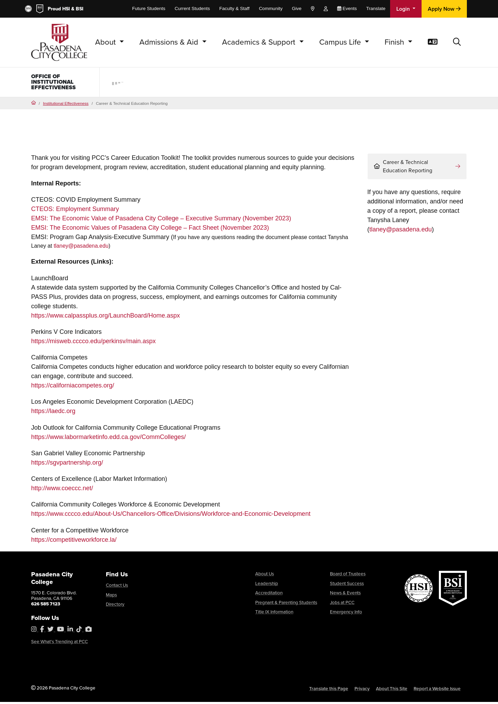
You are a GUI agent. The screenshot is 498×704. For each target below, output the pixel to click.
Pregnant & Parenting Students (286, 604)
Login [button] (403, 9)
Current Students (192, 8)
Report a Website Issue (437, 690)
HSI (66, 8)
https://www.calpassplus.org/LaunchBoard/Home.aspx (105, 317)
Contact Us (117, 587)
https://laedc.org (53, 413)
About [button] (106, 42)
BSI (79, 8)
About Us (264, 575)
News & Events (345, 594)
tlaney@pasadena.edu (81, 248)
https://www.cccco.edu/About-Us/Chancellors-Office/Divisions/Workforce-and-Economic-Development (171, 515)
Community (271, 8)
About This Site (391, 690)
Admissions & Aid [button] (169, 42)
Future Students (148, 8)
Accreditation (269, 594)
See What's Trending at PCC (59, 643)
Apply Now (444, 9)
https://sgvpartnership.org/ (67, 464)
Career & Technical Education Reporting (403, 168)
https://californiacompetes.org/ (72, 387)
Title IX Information (274, 613)
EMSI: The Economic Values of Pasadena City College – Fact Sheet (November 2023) (150, 229)
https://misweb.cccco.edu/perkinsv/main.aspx (93, 343)
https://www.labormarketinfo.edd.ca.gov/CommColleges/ (108, 438)
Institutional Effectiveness (66, 105)
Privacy (362, 690)
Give (297, 8)
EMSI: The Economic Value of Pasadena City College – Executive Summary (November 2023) (161, 220)
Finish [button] (395, 42)
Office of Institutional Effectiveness (56, 83)
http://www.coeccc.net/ (62, 490)
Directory (115, 606)
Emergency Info (346, 613)
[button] (457, 42)
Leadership (266, 585)
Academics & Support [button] (259, 42)
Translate (376, 8)
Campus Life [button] (341, 42)
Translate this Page (328, 690)
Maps (111, 596)
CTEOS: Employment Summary (75, 211)
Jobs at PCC (342, 604)
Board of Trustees (348, 575)
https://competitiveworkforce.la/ (74, 541)
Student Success (347, 585)
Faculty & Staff (234, 8)
